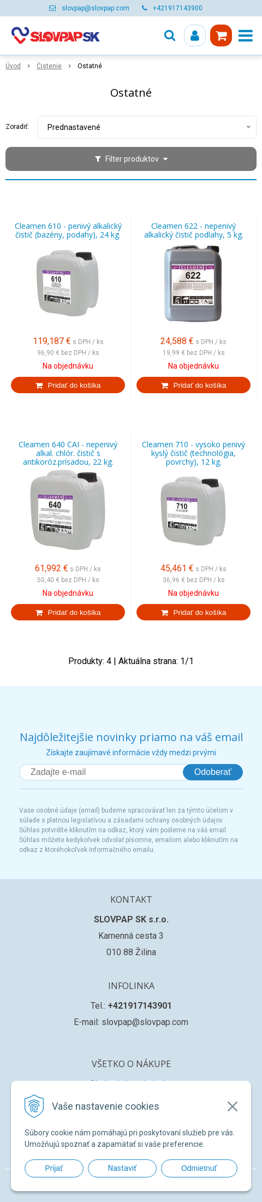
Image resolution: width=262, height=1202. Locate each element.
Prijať (54, 1168)
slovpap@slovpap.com (95, 8)
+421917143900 (178, 8)
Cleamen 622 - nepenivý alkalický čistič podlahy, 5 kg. (193, 230)
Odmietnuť (199, 1168)
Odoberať (212, 772)
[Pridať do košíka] (68, 385)
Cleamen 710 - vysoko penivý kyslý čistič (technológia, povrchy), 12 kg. (193, 453)
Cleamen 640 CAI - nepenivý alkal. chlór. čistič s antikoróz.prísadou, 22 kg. (68, 453)
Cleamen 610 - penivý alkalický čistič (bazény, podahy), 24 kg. (68, 230)
